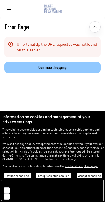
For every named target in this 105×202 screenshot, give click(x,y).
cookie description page (81, 166)
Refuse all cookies (17, 176)
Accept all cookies (89, 176)
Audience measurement (33, 190)
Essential (21, 184)
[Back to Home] (52, 8)
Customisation (25, 196)
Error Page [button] (16, 27)
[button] (9, 8)
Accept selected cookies (54, 176)
